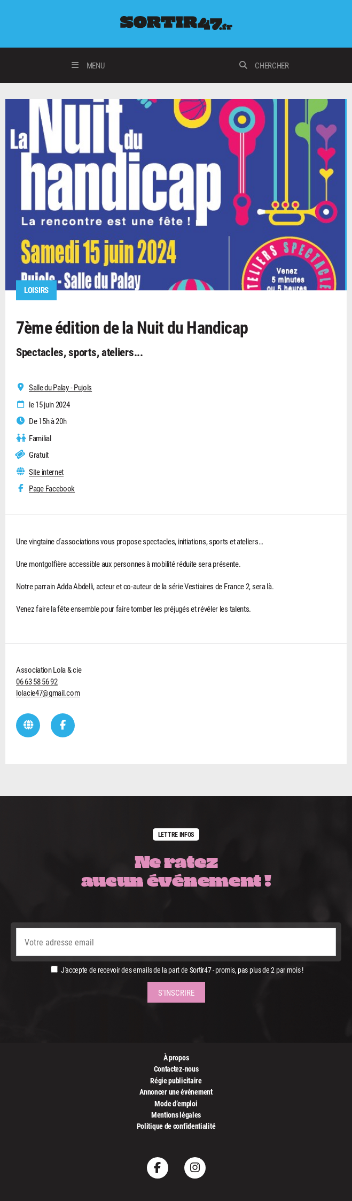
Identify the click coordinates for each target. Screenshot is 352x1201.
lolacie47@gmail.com (48, 692)
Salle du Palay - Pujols (60, 387)
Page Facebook (52, 488)
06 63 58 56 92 (37, 681)
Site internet (46, 471)
